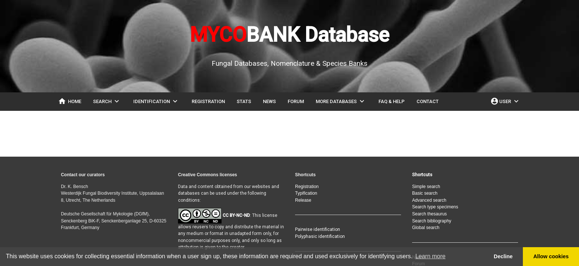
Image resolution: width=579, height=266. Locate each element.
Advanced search (429, 200)
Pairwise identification (317, 229)
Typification (306, 193)
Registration (307, 186)
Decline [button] (503, 256)
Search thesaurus (429, 213)
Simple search (426, 186)
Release (303, 200)
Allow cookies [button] (551, 256)
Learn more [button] (430, 256)
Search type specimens (435, 206)
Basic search (425, 193)
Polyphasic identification (320, 236)
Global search (425, 227)
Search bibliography (431, 221)
